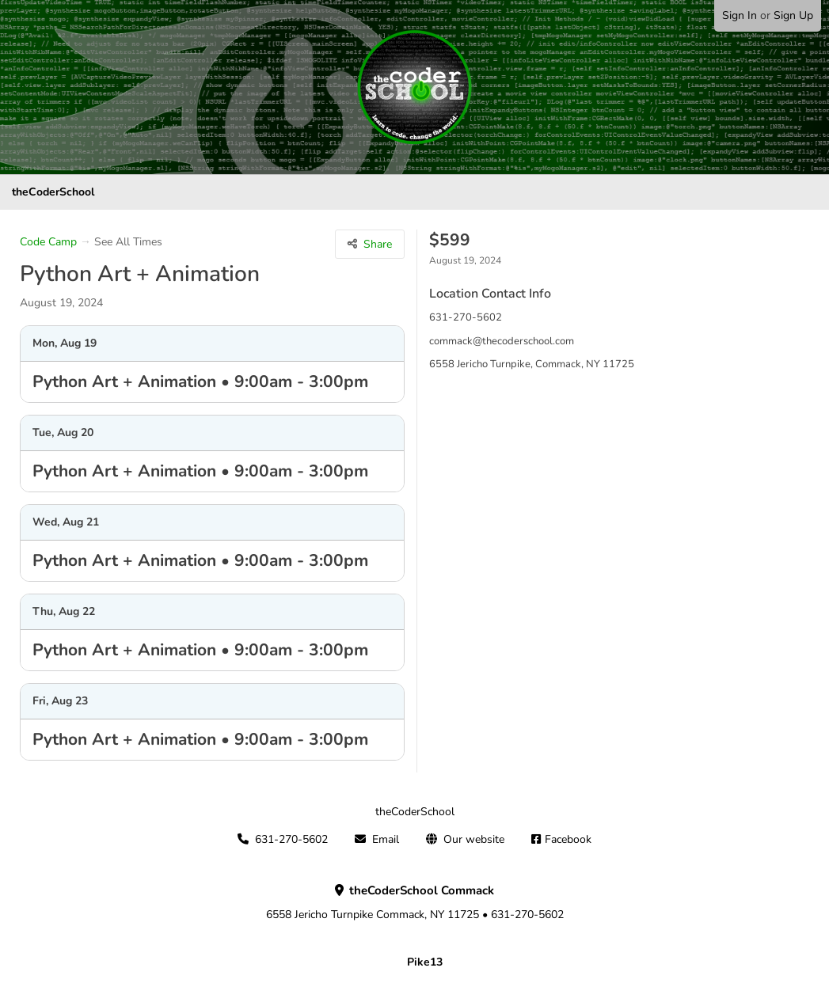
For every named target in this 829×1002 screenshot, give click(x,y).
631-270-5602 (291, 839)
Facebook (568, 839)
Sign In (739, 15)
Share (377, 244)
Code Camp (48, 241)
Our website (473, 839)
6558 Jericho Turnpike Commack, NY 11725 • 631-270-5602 (415, 903)
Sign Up (793, 15)
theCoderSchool (53, 191)
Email (385, 839)
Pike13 (425, 962)
